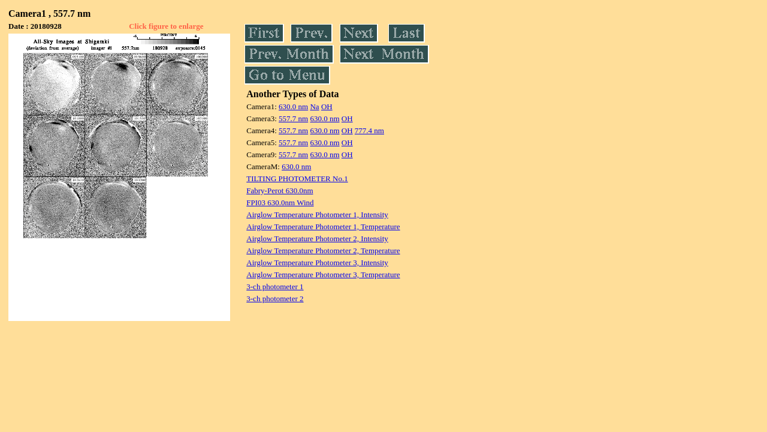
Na (314, 106)
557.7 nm (293, 118)
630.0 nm (293, 106)
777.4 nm (369, 130)
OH (327, 106)
